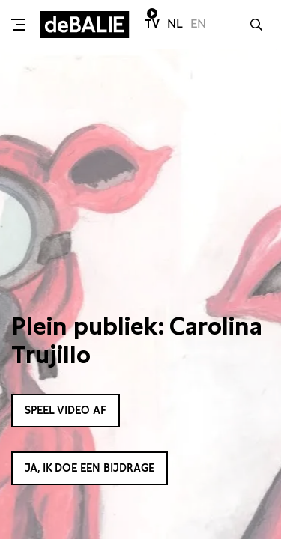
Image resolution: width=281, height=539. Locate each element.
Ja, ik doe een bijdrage (89, 468)
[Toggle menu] (18, 25)
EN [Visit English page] (198, 23)
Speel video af (65, 410)
